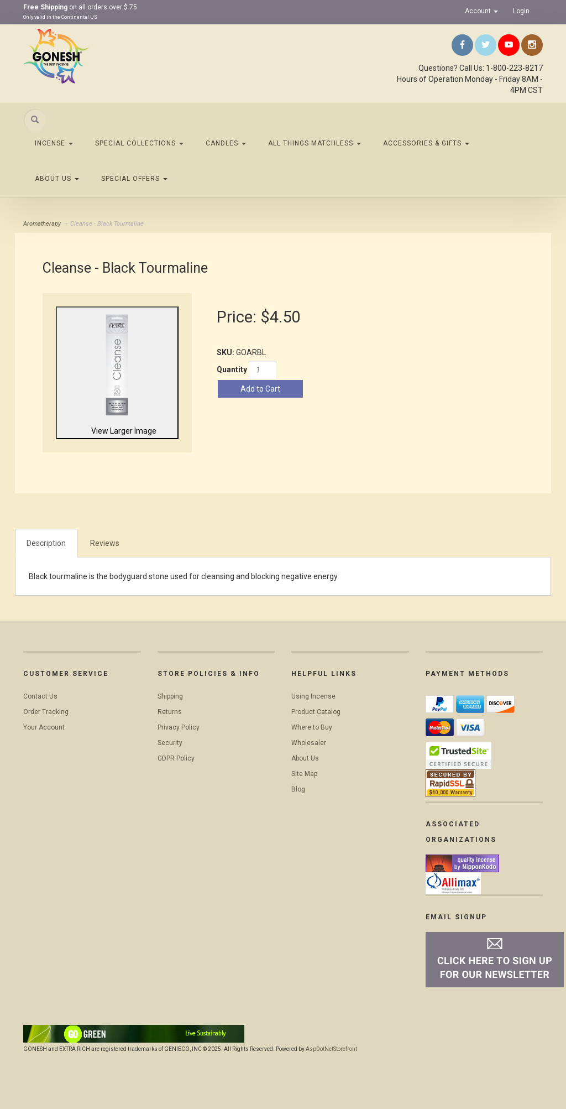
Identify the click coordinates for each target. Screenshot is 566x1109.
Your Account (44, 727)
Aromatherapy (42, 223)
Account (481, 11)
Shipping (170, 696)
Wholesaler (308, 743)
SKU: (226, 352)
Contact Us (40, 696)
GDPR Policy (176, 758)
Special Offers (134, 179)
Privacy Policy (179, 727)
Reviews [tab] (104, 543)
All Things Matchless (314, 143)
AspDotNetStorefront (331, 1049)
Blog (298, 789)
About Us (57, 179)
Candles (226, 143)
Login (521, 11)
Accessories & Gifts (426, 143)
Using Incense (313, 696)
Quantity (232, 369)
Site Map (304, 774)
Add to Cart (260, 388)
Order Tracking (46, 712)
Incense (54, 143)
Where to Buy (311, 727)
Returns (170, 712)
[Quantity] (262, 370)
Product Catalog (315, 712)
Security (170, 743)
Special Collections (139, 143)
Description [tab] (46, 543)
